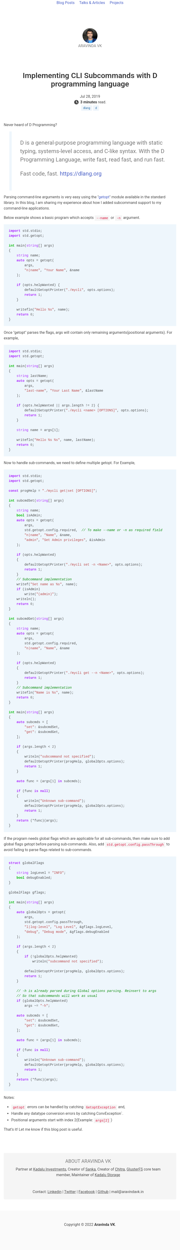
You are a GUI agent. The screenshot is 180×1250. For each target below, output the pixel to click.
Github (103, 1192)
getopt (104, 197)
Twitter (70, 1192)
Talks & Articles (92, 2)
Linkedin (55, 1192)
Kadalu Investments (49, 1169)
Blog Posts (65, 2)
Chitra (120, 1169)
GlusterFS (135, 1169)
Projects (117, 2)
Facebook (87, 1192)
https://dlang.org (80, 173)
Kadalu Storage (107, 1175)
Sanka (91, 1169)
